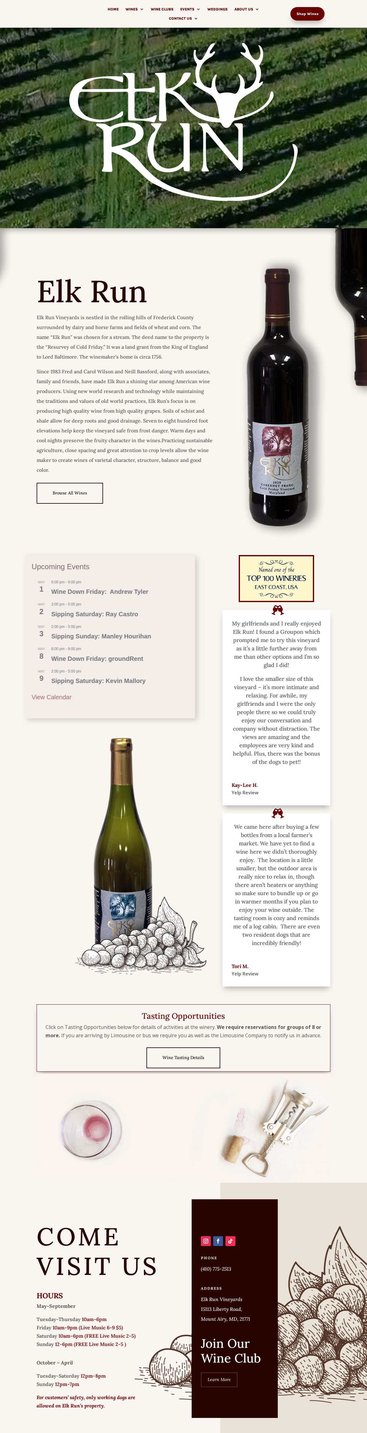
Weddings (217, 9)
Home (113, 9)
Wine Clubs (162, 9)
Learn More (219, 1393)
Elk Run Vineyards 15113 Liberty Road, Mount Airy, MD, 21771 (225, 1323)
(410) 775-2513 (216, 1283)
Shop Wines (307, 14)
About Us (243, 9)
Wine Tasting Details (183, 1057)
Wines (132, 9)
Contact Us (180, 18)
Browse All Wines (70, 493)
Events (187, 9)
